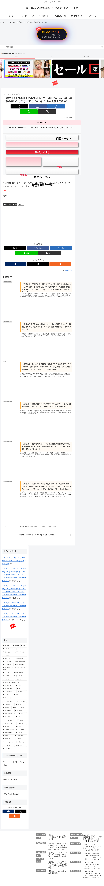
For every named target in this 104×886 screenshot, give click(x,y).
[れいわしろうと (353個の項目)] (9, 718)
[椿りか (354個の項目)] (22, 715)
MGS (52, 57)
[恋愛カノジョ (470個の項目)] (20, 690)
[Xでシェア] (14, 106)
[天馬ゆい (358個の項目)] (21, 712)
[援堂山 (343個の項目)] (21, 721)
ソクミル (86, 57)
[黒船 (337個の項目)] (23, 724)
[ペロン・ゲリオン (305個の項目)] (9, 737)
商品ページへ (42, 134)
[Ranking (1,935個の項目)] (16, 640)
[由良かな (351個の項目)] (21, 718)
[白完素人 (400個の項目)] (6, 702)
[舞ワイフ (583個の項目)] (21, 674)
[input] (52, 47)
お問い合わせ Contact (11, 789)
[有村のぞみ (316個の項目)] (8, 734)
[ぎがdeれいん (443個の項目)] (21, 696)
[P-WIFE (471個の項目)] (7, 690)
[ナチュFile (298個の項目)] (8, 740)
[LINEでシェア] (49, 106)
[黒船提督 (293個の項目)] (21, 740)
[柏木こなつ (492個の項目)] (21, 683)
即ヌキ (21, 199)
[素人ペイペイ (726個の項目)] (8, 659)
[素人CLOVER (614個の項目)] (20, 671)
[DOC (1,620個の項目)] (24, 640)
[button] (102, 47)
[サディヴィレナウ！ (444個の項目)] (9, 696)
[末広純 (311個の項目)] (21, 734)
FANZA (17, 57)
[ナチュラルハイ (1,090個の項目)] (9, 644)
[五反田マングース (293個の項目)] (14, 743)
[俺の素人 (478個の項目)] (22, 687)
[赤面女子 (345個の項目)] (8, 721)
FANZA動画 (7, 199)
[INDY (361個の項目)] (22, 709)
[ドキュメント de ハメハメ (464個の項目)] (14, 693)
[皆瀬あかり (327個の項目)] (8, 731)
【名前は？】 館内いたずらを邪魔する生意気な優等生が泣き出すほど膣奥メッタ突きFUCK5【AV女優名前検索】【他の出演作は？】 (14, 570)
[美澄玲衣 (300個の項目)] (22, 737)
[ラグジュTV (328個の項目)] (21, 727)
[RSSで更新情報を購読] (42, 259)
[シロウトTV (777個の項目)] (14, 650)
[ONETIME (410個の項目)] (21, 699)
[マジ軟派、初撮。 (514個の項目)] (9, 683)
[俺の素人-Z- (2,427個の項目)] (7, 640)
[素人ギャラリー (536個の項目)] (8, 680)
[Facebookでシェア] (26, 106)
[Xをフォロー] (38, 259)
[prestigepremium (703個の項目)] (20, 659)
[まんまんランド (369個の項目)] (20, 705)
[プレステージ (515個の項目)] (21, 680)
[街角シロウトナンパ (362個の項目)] (10, 709)
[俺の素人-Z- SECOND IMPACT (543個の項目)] (14, 677)
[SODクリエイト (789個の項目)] (20, 647)
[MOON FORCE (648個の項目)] (20, 668)
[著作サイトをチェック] (34, 259)
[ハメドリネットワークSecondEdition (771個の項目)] (14, 653)
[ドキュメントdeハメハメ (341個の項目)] (10, 724)
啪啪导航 (5, 559)
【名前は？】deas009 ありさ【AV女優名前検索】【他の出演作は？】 (14, 601)
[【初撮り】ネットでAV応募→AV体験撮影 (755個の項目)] (14, 656)
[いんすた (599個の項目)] (8, 674)
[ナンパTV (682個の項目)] (7, 668)
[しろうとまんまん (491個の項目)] (9, 687)
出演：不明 (42, 147)
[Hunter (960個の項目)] (22, 644)
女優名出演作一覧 (42, 172)
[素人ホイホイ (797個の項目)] (8, 647)
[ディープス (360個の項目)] (8, 712)
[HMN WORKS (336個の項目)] (8, 727)
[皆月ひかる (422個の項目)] (8, 699)
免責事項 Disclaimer (10, 775)
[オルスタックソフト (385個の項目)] (19, 702)
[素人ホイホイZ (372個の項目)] (8, 705)
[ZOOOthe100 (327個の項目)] (20, 731)
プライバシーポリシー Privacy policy (14, 758)
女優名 (23, 161)
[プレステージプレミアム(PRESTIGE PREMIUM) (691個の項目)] (14, 663)
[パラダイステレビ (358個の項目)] (9, 715)
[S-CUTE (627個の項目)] (7, 671)
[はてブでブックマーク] (38, 106)
